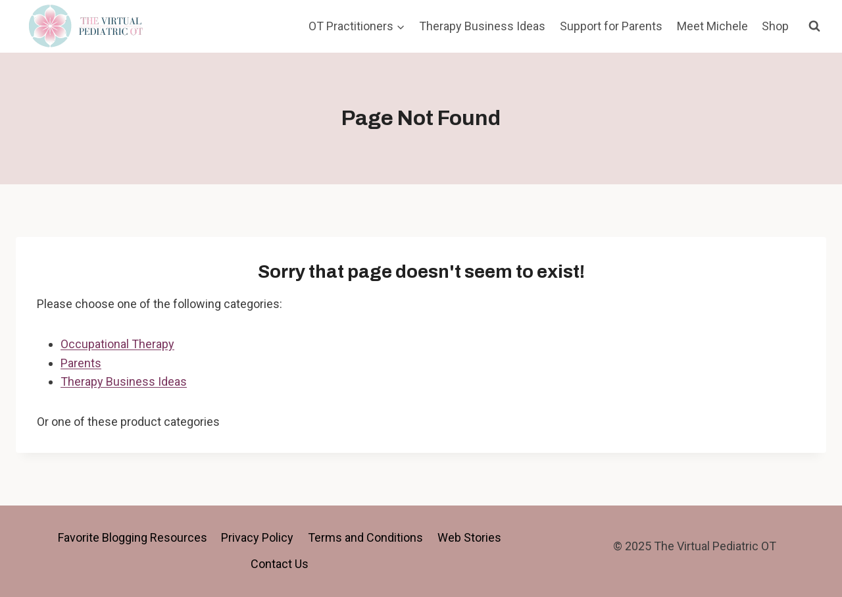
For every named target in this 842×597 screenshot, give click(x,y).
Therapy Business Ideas (482, 26)
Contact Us (280, 564)
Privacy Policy (257, 537)
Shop (775, 26)
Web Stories (469, 537)
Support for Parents (611, 26)
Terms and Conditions (365, 537)
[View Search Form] (814, 26)
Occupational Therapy (117, 344)
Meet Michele (712, 26)
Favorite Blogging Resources (132, 537)
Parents (81, 363)
